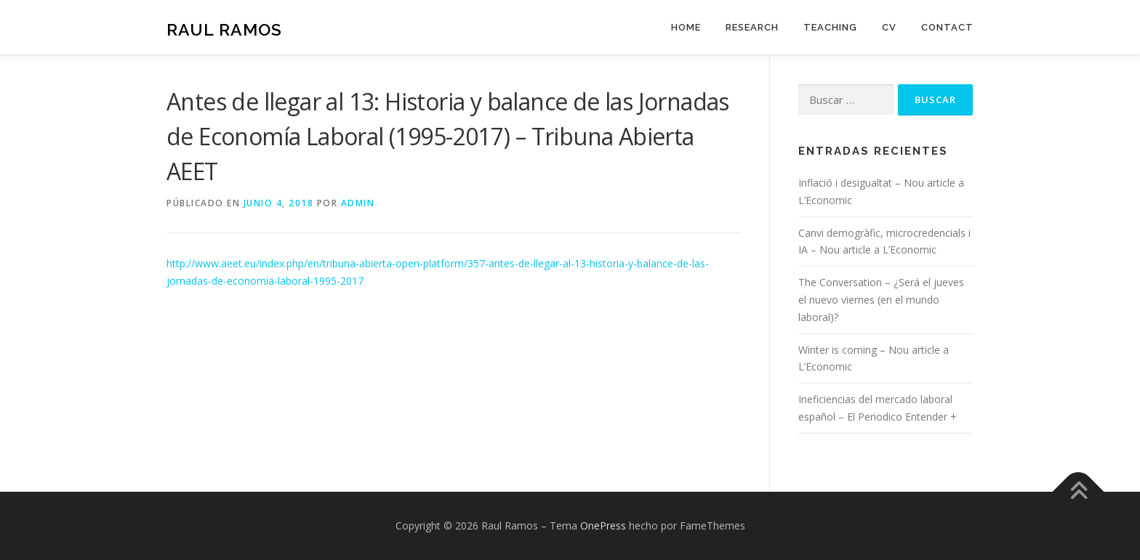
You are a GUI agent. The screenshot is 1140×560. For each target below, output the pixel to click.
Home (686, 27)
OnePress (603, 525)
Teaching (830, 27)
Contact (947, 27)
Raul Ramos (224, 29)
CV (889, 27)
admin (358, 203)
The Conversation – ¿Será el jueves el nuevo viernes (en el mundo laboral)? (881, 299)
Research (752, 27)
